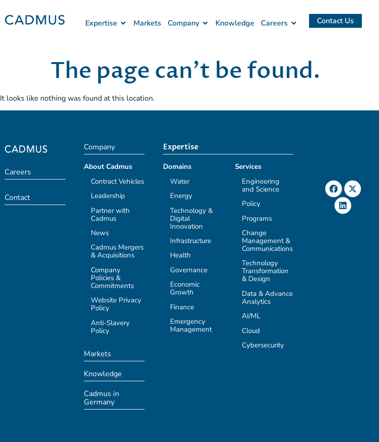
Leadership (108, 195)
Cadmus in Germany (101, 398)
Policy (251, 203)
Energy (181, 195)
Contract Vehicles (117, 181)
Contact (17, 197)
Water (180, 181)
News (100, 232)
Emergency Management (191, 325)
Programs (257, 218)
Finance (182, 307)
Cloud (251, 330)
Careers (18, 172)
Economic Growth (185, 288)
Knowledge (103, 374)
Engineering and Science (260, 185)
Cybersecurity (263, 345)
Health (180, 255)
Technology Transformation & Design (265, 270)
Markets (97, 354)
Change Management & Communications (267, 240)
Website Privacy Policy (116, 304)
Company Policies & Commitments (112, 277)
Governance (189, 270)
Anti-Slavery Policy (110, 326)
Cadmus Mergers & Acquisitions (117, 251)
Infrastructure (190, 240)
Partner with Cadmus (110, 214)
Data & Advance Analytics (267, 297)
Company (99, 147)
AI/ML (251, 315)
